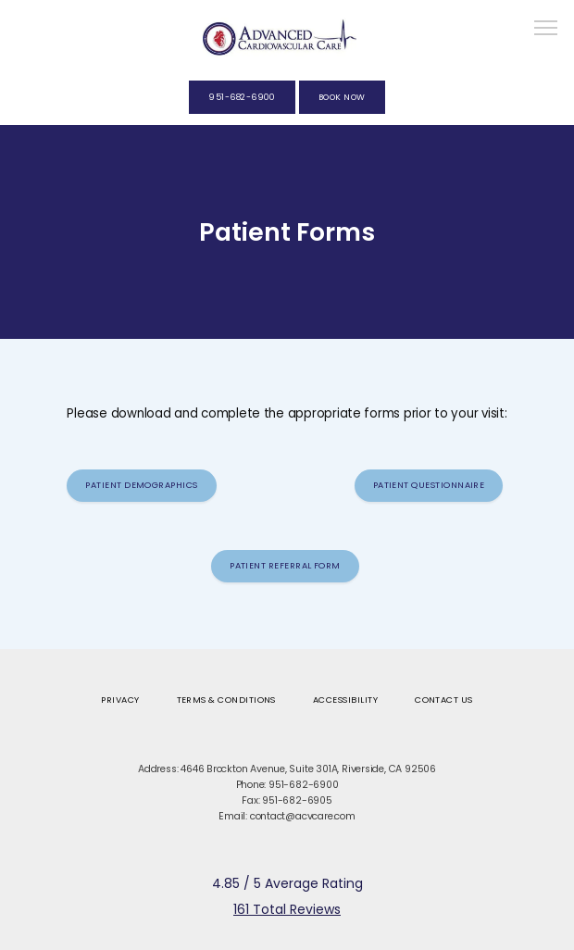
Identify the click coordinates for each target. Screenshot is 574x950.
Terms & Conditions (226, 700)
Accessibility (345, 700)
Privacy (120, 700)
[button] (546, 29)
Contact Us (444, 700)
